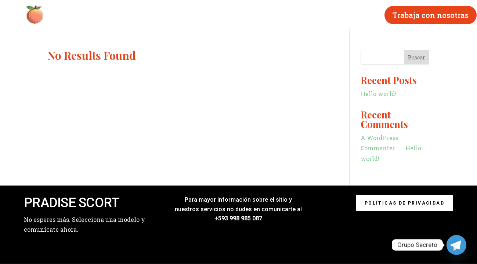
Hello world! (379, 94)
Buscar (416, 57)
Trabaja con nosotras (431, 15)
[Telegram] (456, 245)
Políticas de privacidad (404, 203)
